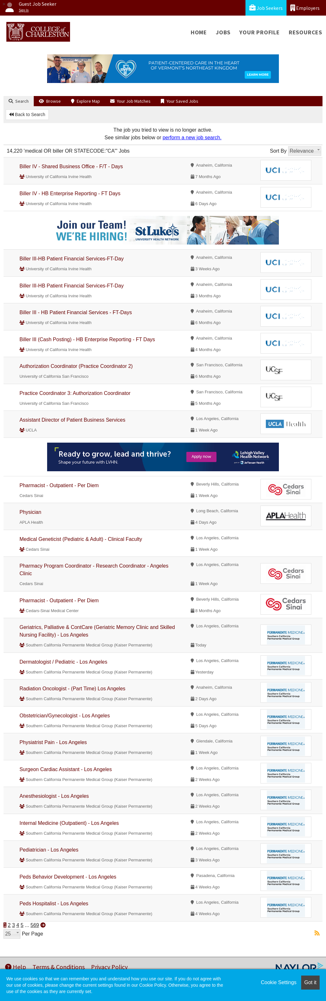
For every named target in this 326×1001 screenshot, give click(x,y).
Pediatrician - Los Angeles (48, 850)
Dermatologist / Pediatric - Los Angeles (63, 662)
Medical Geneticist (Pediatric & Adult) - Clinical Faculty (80, 539)
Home (199, 32)
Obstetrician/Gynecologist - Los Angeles (64, 715)
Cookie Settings (278, 982)
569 (35, 925)
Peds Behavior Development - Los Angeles (67, 877)
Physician (30, 512)
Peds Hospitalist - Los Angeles (53, 903)
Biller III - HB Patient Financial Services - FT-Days (75, 312)
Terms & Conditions (58, 967)
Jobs (223, 32)
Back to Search (27, 114)
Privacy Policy (109, 967)
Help (15, 967)
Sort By (278, 151)
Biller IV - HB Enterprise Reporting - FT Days (69, 193)
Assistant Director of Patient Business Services (72, 420)
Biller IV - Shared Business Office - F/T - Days (71, 166)
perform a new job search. (192, 137)
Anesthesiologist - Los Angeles (54, 796)
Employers (305, 8)
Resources (305, 32)
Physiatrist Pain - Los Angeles (53, 742)
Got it (310, 982)
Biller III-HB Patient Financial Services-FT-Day (71, 258)
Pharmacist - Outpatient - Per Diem (59, 485)
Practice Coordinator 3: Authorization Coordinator (75, 393)
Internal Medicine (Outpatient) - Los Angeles (69, 823)
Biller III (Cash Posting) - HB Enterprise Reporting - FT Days (87, 339)
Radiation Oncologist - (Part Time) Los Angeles (72, 688)
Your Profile (259, 32)
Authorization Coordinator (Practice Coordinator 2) (76, 366)
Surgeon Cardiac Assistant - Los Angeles (65, 769)
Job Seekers (266, 8)
